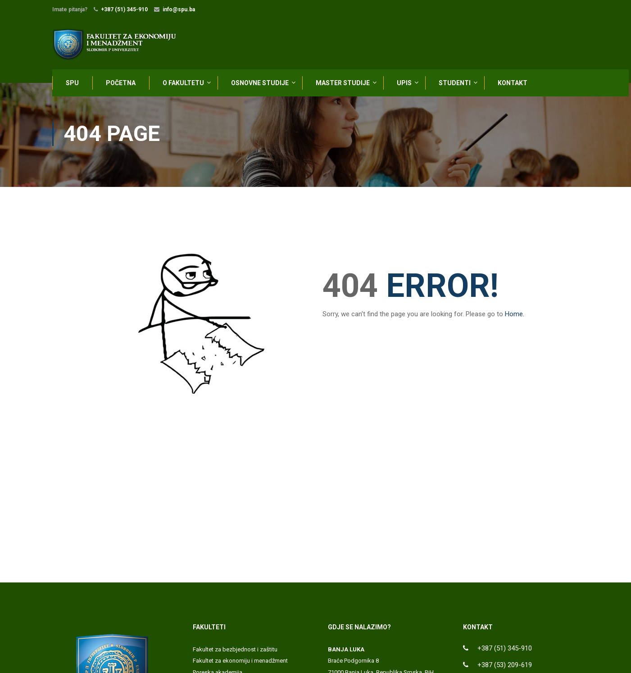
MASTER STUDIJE (343, 84)
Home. (514, 317)
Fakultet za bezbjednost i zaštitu (235, 652)
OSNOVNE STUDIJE (260, 84)
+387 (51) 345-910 (124, 9)
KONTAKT (512, 84)
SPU (72, 84)
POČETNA (121, 84)
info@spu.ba (179, 9)
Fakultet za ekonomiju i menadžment (240, 663)
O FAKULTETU (183, 84)
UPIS (404, 84)
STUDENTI (455, 84)
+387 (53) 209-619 (504, 668)
